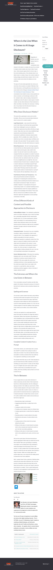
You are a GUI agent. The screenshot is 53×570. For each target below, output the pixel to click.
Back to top (46, 563)
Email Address (44, 58)
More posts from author (34, 534)
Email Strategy (17, 53)
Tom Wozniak (24, 53)
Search (46, 48)
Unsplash (35, 480)
